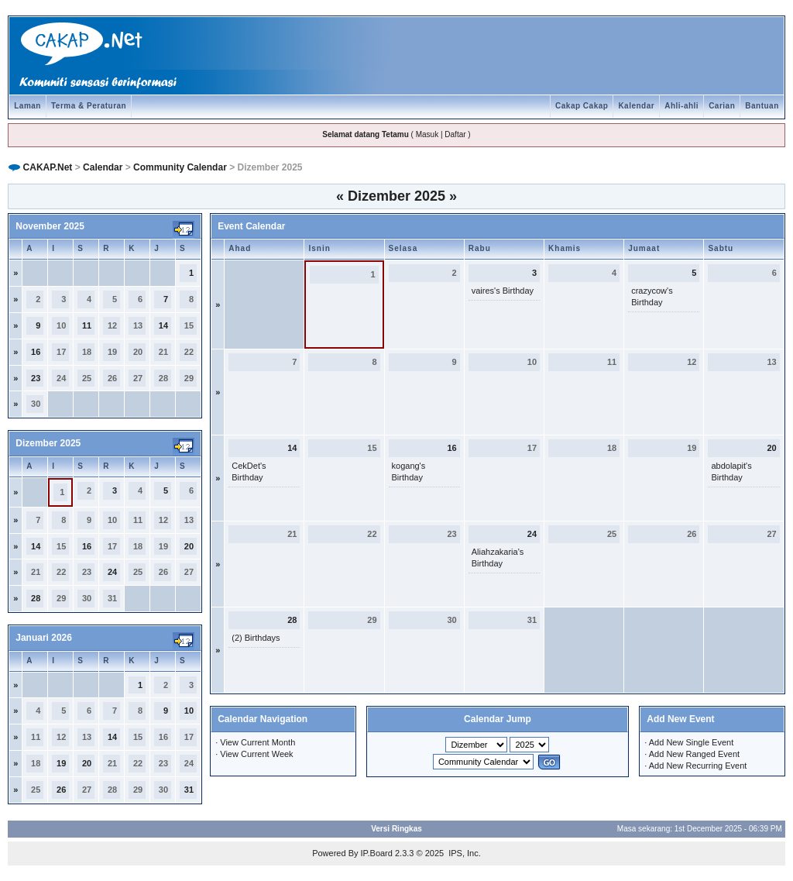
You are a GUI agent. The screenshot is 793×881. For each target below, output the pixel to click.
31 (189, 789)
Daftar (455, 134)
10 (189, 710)
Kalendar (636, 106)
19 (61, 763)
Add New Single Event (691, 742)
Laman (27, 106)
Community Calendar (180, 167)
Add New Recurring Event (698, 765)
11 (86, 325)
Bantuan (762, 106)
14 (163, 325)
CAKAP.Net (48, 167)
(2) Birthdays (256, 637)
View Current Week (256, 754)
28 (35, 598)
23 (35, 378)
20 (189, 546)
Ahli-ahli (681, 106)
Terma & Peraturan (88, 106)
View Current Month (257, 742)
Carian (722, 106)
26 (61, 789)
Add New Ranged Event (694, 754)
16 (35, 351)
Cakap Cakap (581, 106)
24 (112, 571)
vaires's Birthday (503, 290)
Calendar (102, 167)
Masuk (427, 134)
